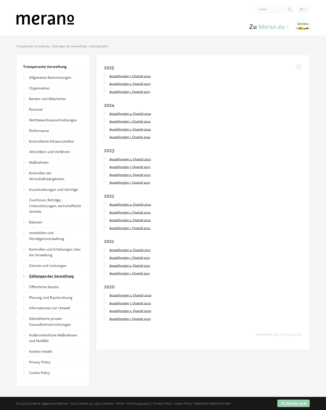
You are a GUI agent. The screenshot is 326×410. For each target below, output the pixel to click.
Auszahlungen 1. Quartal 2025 (129, 92)
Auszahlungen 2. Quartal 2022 (130, 220)
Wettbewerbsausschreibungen (53, 120)
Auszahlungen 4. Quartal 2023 (130, 159)
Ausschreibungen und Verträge (53, 189)
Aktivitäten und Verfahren (49, 151)
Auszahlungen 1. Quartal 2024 (129, 137)
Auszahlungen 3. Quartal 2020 (130, 303)
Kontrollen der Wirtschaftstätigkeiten (46, 176)
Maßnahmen (39, 162)
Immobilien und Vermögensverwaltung (46, 235)
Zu (303, 25)
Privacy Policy (39, 362)
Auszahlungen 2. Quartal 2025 (130, 84)
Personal (36, 109)
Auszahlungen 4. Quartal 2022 (130, 204)
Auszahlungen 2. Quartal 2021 (129, 266)
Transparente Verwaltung (32, 46)
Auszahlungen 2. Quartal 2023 (130, 175)
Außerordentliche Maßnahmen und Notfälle (53, 338)
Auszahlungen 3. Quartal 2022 (130, 212)
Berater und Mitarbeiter (47, 98)
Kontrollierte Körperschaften (51, 141)
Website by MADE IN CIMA (212, 403)
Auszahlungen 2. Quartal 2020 (130, 311)
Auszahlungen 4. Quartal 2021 (130, 250)
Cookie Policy (39, 372)
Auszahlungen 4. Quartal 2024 (130, 114)
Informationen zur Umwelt (49, 308)
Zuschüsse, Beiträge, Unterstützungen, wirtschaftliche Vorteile (55, 206)
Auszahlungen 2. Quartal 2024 (130, 129)
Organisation (39, 88)
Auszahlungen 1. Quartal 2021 (129, 273)
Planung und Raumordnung (50, 297)
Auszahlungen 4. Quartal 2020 (130, 295)
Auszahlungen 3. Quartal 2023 (129, 167)
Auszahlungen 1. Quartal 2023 (129, 182)
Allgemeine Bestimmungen (50, 77)
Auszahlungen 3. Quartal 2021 (129, 258)
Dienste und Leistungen (48, 265)
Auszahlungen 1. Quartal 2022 (129, 228)
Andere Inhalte (40, 351)
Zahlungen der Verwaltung (69, 46)
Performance (39, 130)
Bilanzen (35, 222)
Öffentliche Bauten (44, 287)
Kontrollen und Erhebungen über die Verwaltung (55, 252)
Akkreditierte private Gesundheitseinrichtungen (50, 321)
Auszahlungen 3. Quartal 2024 (130, 76)
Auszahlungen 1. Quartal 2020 (130, 319)
